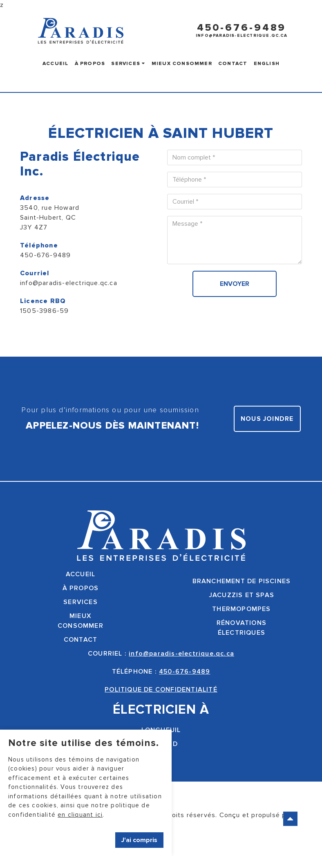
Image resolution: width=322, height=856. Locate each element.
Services (128, 64)
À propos (90, 64)
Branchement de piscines (241, 581)
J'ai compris (139, 840)
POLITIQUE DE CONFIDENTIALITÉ (161, 689)
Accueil (55, 64)
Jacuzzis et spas (241, 595)
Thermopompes (241, 609)
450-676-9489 (241, 28)
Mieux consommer (182, 64)
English (267, 64)
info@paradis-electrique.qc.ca (241, 35)
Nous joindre (267, 419)
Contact (232, 64)
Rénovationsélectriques (241, 628)
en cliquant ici (80, 814)
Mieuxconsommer (80, 621)
